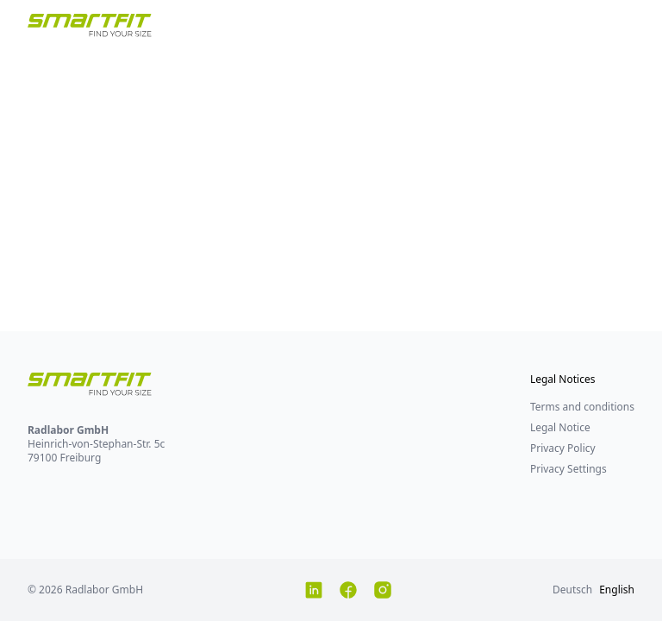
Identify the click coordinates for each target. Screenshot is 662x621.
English (616, 589)
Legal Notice (560, 427)
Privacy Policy (563, 448)
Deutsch (572, 589)
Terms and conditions (582, 406)
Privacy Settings (568, 468)
